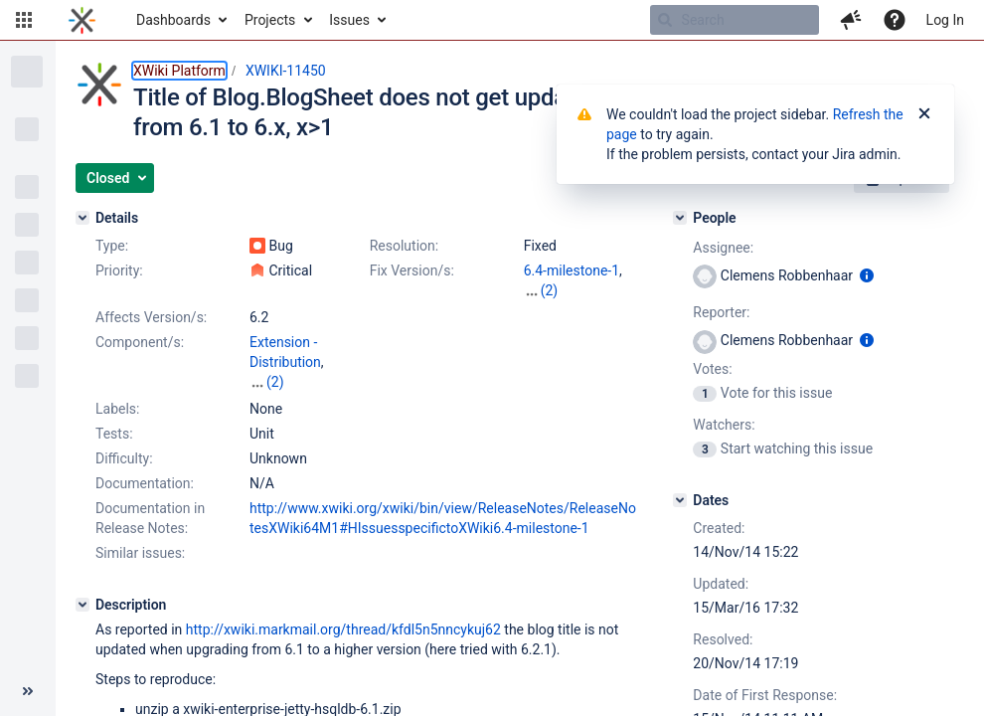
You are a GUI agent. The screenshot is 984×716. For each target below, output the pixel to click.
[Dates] (680, 500)
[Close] (924, 114)
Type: (111, 246)
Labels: (117, 409)
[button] (24, 20)
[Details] (82, 218)
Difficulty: (124, 458)
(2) (550, 290)
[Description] (82, 605)
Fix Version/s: (412, 270)
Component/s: (139, 342)
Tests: (114, 434)
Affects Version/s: (151, 317)
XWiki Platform (179, 71)
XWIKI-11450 (286, 71)
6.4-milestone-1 (571, 270)
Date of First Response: (765, 695)
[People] (680, 218)
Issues (349, 20)
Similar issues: (140, 553)
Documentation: (144, 483)
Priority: (119, 270)
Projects (270, 20)
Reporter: (721, 312)
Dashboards (173, 20)
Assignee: (723, 248)
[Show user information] (867, 275)
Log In (945, 20)
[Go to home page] (82, 20)
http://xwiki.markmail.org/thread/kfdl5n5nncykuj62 (343, 629)
